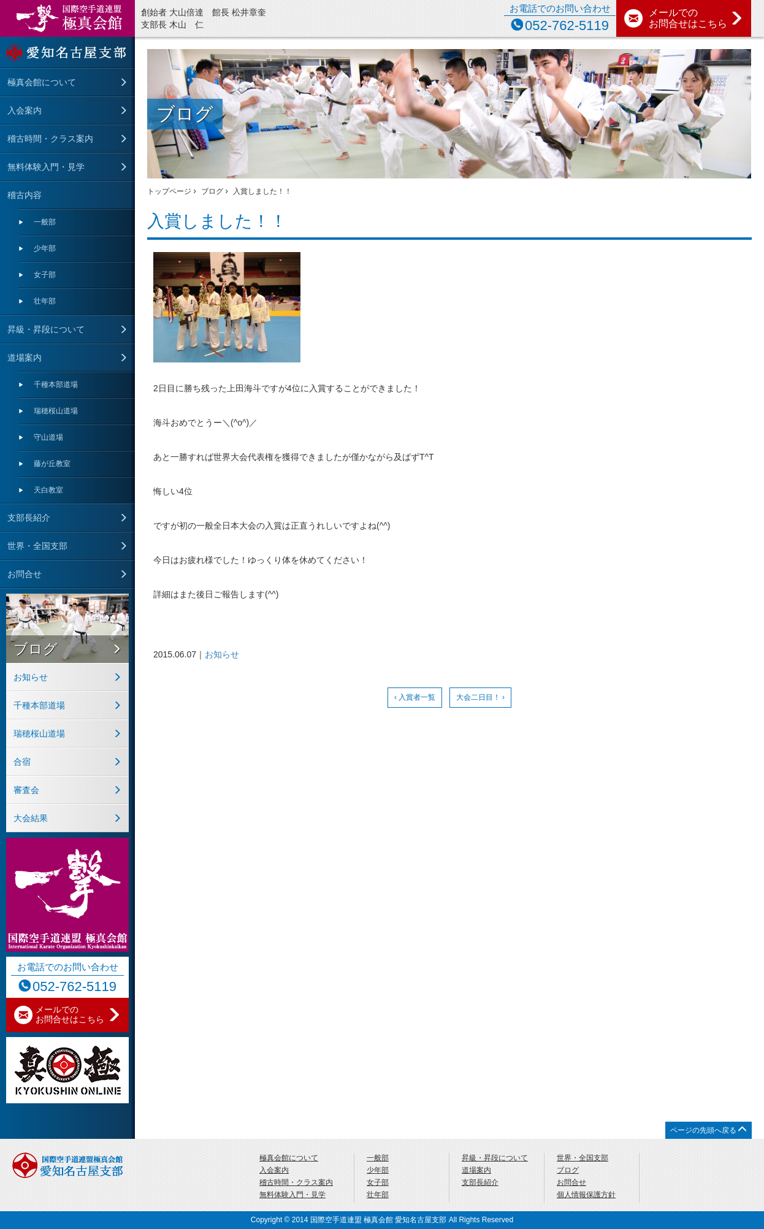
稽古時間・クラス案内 (50, 139)
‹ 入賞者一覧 (414, 697)
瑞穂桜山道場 (56, 411)
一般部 (45, 222)
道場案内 (24, 357)
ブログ (35, 649)
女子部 (45, 274)
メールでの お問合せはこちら (696, 18)
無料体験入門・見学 (46, 167)
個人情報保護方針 (586, 1194)
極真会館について (41, 82)
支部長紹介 (28, 518)
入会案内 (24, 110)
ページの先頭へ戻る (708, 1130)
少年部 (45, 248)
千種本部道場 (56, 384)
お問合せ (24, 574)
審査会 (26, 790)
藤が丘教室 (52, 463)
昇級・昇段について (46, 329)
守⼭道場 (48, 437)
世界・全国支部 (37, 546)
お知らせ (222, 654)
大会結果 (30, 818)
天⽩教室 (48, 490)
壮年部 (45, 301)
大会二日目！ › (480, 697)
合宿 (22, 762)
